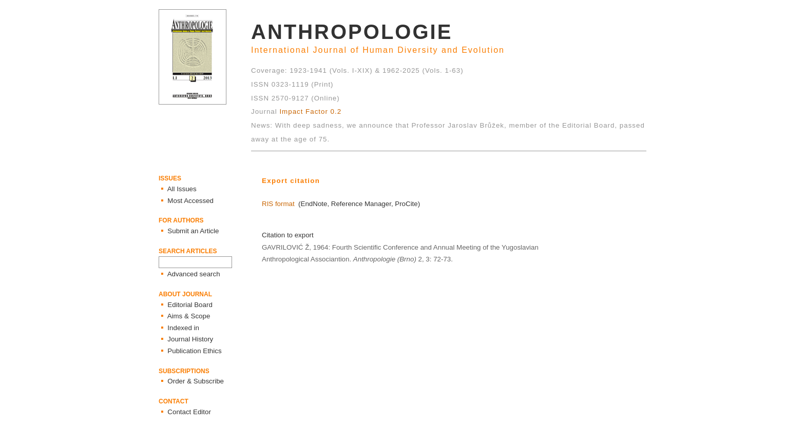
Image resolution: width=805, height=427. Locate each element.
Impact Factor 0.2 (310, 111)
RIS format (278, 204)
